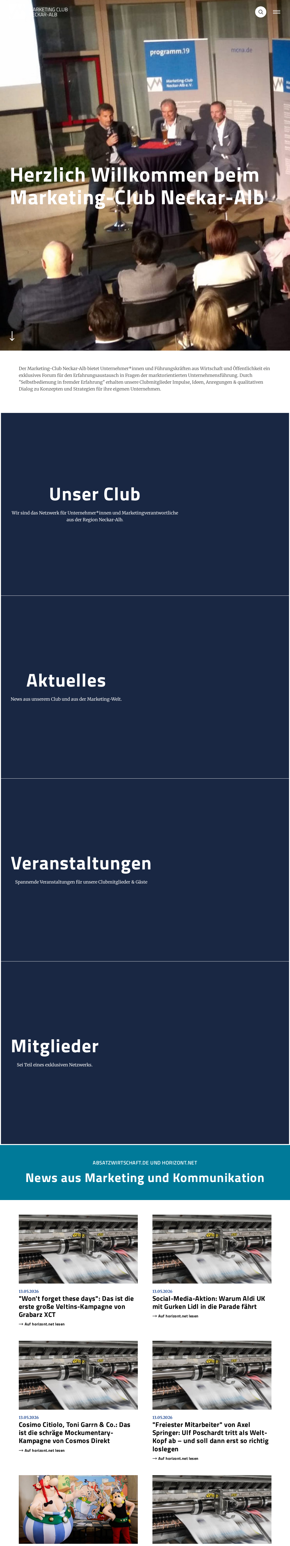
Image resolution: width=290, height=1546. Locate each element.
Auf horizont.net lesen (45, 1324)
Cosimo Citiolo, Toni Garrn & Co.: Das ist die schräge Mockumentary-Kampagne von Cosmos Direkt (75, 1432)
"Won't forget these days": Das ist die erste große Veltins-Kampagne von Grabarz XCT (76, 1306)
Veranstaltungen (81, 862)
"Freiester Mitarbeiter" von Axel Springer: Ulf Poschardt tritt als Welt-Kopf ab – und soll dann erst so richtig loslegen (210, 1436)
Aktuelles (66, 680)
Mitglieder (55, 1045)
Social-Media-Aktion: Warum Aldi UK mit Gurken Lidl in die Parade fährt (209, 1302)
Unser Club (95, 493)
